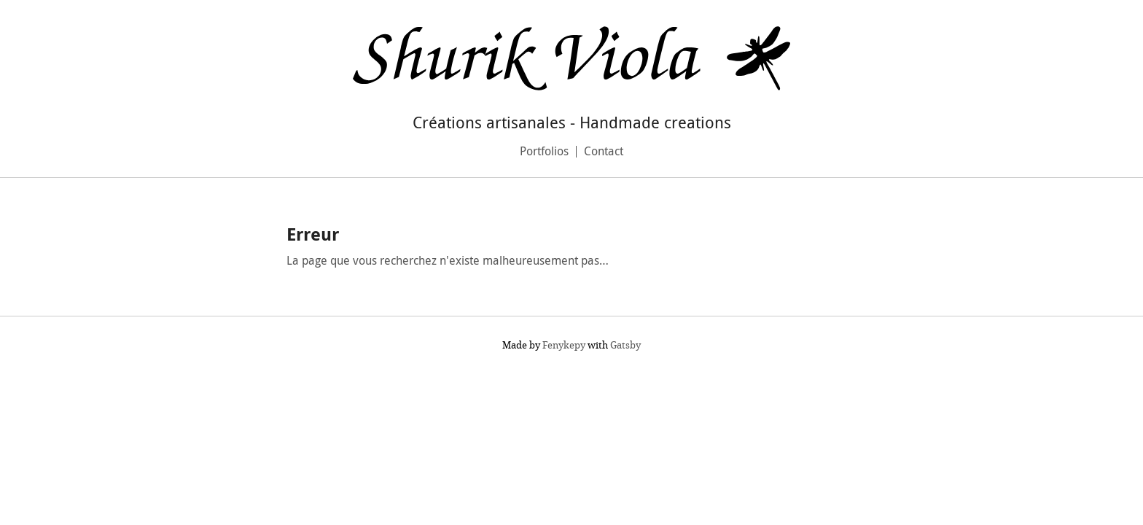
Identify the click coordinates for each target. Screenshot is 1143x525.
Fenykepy (563, 345)
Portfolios (544, 151)
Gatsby (625, 345)
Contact (603, 151)
